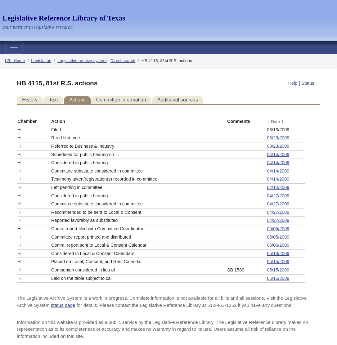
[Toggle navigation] (14, 47)
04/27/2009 (278, 195)
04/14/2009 (278, 154)
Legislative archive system (82, 60)
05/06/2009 (278, 245)
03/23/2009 (278, 137)
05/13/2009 (278, 253)
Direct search (122, 60)
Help (293, 83)
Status (307, 83)
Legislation (41, 60)
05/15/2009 (278, 261)
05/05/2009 (278, 228)
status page (63, 305)
